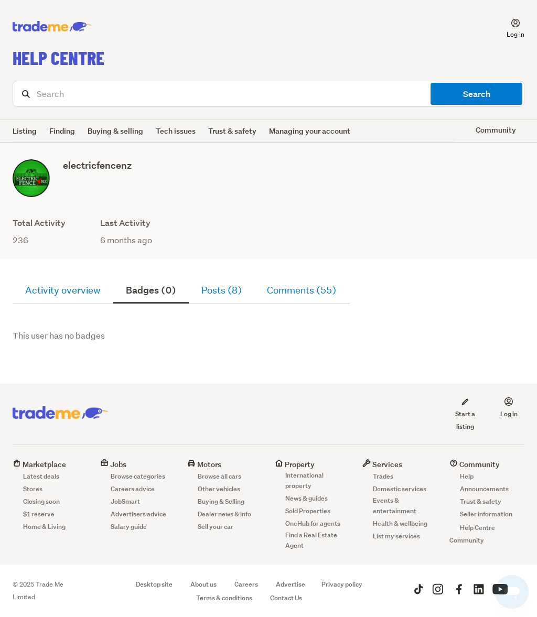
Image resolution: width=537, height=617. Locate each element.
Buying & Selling (221, 501)
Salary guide (129, 526)
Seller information (486, 514)
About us (203, 584)
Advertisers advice (138, 514)
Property (295, 464)
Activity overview (63, 290)
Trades (383, 476)
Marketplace (39, 464)
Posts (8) (221, 290)
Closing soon (41, 501)
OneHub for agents (312, 523)
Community (474, 464)
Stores (32, 488)
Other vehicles (219, 488)
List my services (396, 536)
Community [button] (496, 130)
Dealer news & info (224, 514)
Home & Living (44, 526)
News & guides (306, 498)
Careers (246, 584)
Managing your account (309, 131)
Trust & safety (232, 131)
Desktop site (154, 584)
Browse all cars (219, 476)
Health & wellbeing (400, 523)
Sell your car (215, 526)
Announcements (484, 488)
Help (467, 476)
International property (304, 480)
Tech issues (176, 131)
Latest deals (41, 476)
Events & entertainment (394, 505)
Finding (62, 131)
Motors (204, 464)
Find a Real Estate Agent (311, 540)
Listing (25, 131)
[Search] (268, 94)
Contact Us (286, 597)
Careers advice (133, 488)
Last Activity (125, 223)
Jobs (113, 464)
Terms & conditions (224, 597)
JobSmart (125, 501)
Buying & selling (115, 131)
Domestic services (399, 488)
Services (382, 464)
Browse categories (138, 476)
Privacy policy (341, 584)
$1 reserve (39, 514)
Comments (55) (301, 290)
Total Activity (39, 223)
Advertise (290, 584)
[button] (509, 27)
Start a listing (464, 413)
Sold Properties (307, 510)
